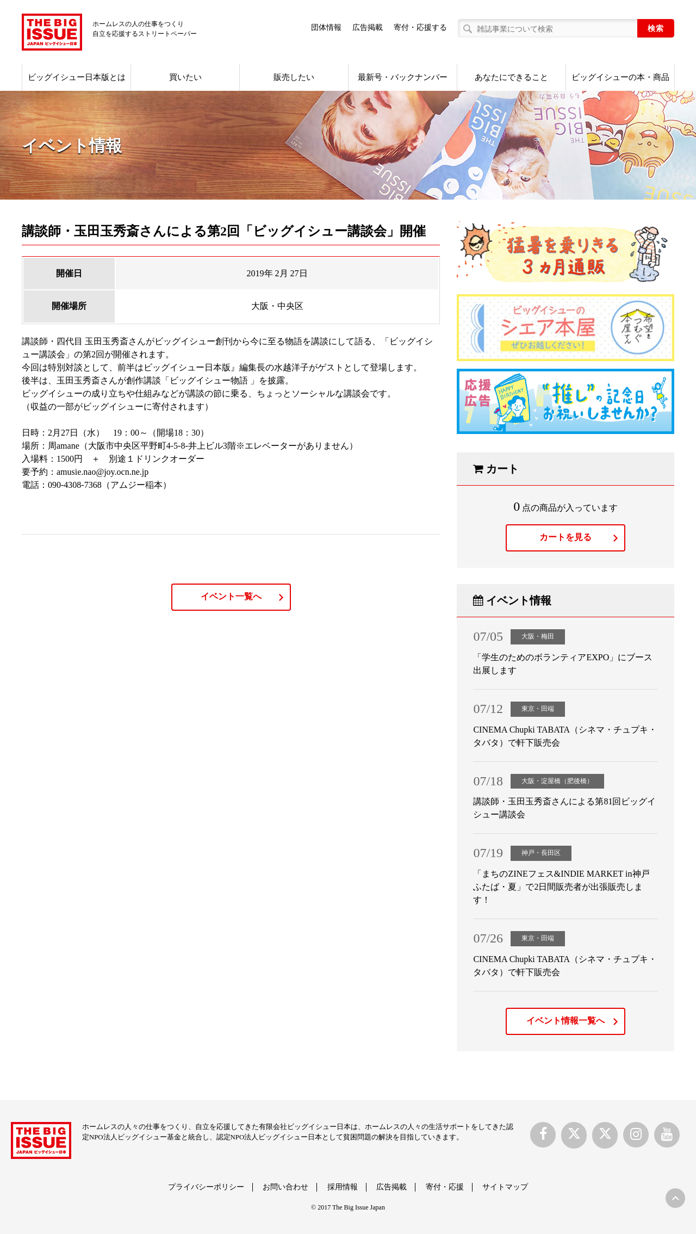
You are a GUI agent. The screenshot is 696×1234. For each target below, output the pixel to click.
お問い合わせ (285, 1187)
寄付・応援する (420, 27)
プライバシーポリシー (206, 1187)
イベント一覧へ (231, 596)
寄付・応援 (445, 1187)
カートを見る (565, 537)
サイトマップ (505, 1187)
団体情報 (326, 27)
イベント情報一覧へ (565, 1020)
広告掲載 (367, 27)
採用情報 (342, 1187)
